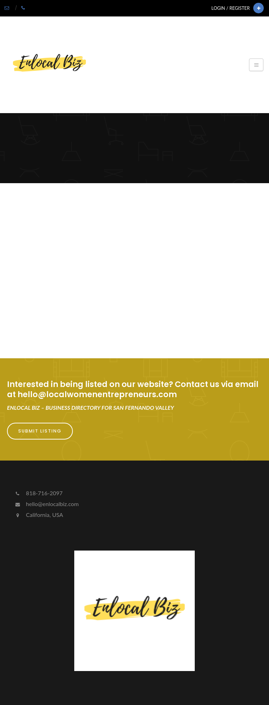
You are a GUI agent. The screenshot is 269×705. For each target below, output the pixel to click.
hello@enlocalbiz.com (46, 503)
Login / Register (231, 8)
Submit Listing (40, 431)
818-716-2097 (38, 493)
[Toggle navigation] (256, 64)
